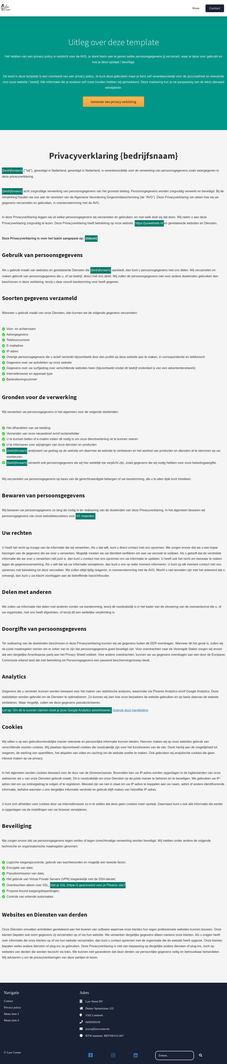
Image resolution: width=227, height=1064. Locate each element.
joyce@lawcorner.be (97, 1028)
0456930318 (92, 1022)
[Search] (200, 1055)
